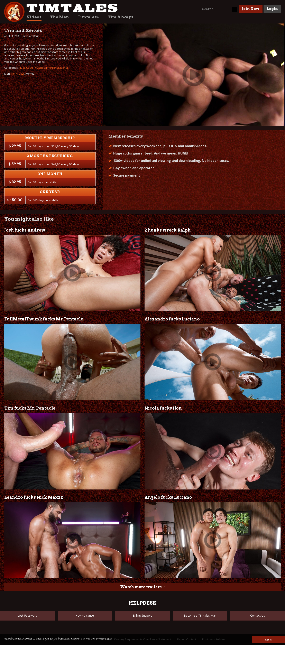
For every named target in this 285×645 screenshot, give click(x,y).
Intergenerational (57, 67)
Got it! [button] (268, 639)
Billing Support (142, 615)
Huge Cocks (26, 67)
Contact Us (257, 615)
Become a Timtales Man (200, 615)
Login (272, 9)
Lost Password (27, 615)
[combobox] (219, 9)
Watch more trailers (141, 587)
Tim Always (120, 17)
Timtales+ (88, 17)
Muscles (40, 67)
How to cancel (84, 615)
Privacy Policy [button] (104, 639)
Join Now (250, 9)
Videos (34, 17)
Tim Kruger (17, 73)
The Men (59, 17)
